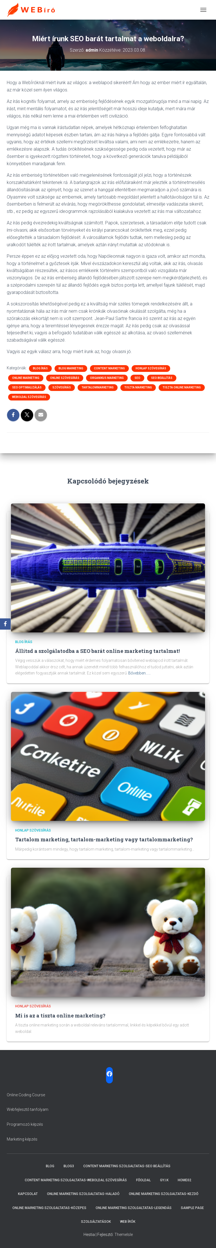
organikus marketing (107, 377)
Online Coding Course (26, 1095)
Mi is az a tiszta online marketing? (60, 1015)
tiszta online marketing (182, 387)
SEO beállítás (161, 377)
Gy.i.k (164, 1180)
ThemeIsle (123, 1234)
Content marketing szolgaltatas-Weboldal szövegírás (76, 1180)
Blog (50, 1166)
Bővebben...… (139, 673)
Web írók (127, 1222)
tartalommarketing (98, 387)
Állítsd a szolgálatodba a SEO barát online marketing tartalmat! (97, 651)
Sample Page (192, 1208)
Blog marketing (70, 368)
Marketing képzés (22, 1139)
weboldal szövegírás (29, 397)
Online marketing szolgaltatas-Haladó (83, 1194)
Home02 (184, 1180)
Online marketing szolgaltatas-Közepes (49, 1208)
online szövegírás (64, 377)
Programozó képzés (25, 1124)
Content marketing (109, 368)
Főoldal (143, 1180)
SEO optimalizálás (27, 387)
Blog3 (69, 1166)
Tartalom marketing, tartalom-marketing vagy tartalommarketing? (104, 839)
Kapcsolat (28, 1194)
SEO (137, 377)
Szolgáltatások (96, 1222)
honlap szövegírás (151, 368)
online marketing (25, 377)
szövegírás (61, 387)
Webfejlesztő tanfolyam (27, 1109)
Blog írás (40, 368)
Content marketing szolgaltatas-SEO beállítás (126, 1166)
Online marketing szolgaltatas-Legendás (134, 1208)
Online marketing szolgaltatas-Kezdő (163, 1194)
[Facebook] (5, 624)
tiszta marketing (138, 387)
